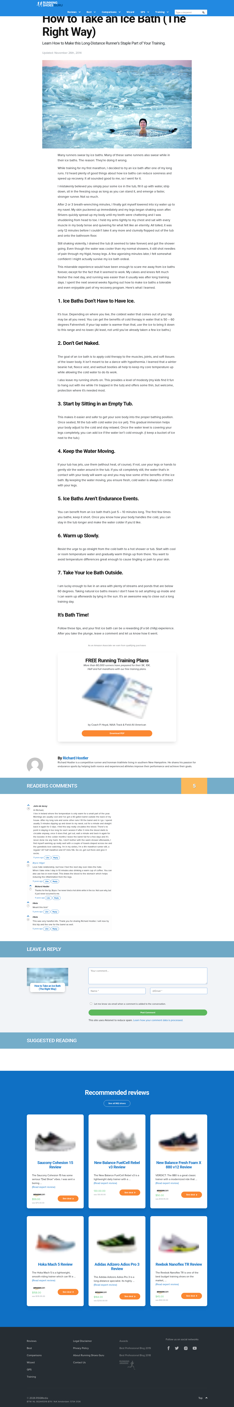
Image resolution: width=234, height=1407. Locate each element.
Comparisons (111, 4)
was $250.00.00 (100, 1300)
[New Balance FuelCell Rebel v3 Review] (117, 1141)
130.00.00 (99, 1191)
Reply (55, 857)
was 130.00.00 (100, 1194)
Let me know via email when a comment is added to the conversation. (127, 1003)
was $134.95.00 (162, 1199)
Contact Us (79, 1362)
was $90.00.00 (162, 1300)
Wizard (130, 4)
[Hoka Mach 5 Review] (55, 1243)
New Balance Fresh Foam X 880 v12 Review (178, 1164)
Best (91, 4)
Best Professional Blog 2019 (135, 1348)
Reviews (74, 4)
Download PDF (117, 733)
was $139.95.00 (38, 1296)
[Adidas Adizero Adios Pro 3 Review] (117, 1243)
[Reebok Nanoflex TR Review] (179, 1243)
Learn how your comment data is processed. (158, 1020)
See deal (68, 1198)
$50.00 (160, 1195)
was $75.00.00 (38, 1203)
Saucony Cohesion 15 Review (55, 1164)
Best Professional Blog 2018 (135, 1355)
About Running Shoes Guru (88, 1355)
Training (162, 4)
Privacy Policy (81, 1348)
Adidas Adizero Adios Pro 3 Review (117, 1266)
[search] (203, 4)
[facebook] (168, 1347)
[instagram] (185, 1347)
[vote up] (28, 806)
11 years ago (38, 857)
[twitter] (177, 1347)
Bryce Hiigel (39, 862)
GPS (145, 4)
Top (202, 1398)
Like (47, 857)
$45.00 (160, 1296)
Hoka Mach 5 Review (55, 1264)
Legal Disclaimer (82, 1341)
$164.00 (98, 1297)
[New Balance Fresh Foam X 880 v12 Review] (179, 1141)
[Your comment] (148, 976)
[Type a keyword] (189, 4)
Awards (123, 1341)
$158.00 (36, 1292)
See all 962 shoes (117, 1103)
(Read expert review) (43, 1187)
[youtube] (195, 1347)
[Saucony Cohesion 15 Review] (55, 1141)
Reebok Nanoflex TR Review (179, 1264)
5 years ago (38, 911)
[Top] (206, 1398)
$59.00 (36, 1199)
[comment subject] (47, 977)
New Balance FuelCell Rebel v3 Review (117, 1164)
